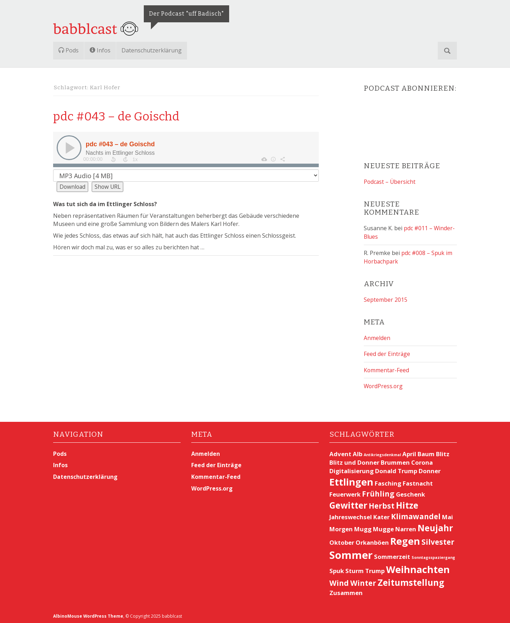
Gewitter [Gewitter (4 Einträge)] (348, 503)
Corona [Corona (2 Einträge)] (422, 461)
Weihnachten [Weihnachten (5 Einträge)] (418, 567)
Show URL (109, 187)
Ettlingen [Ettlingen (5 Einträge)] (351, 480)
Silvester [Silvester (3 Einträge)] (437, 540)
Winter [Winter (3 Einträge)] (363, 581)
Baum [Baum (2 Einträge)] (426, 452)
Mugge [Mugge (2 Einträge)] (383, 527)
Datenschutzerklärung (151, 50)
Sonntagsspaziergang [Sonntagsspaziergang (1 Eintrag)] (433, 556)
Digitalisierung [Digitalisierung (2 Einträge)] (351, 469)
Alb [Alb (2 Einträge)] (357, 452)
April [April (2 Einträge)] (409, 452)
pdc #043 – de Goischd (125, 116)
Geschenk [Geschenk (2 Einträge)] (410, 492)
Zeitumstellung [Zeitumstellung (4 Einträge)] (411, 581)
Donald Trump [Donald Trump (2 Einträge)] (396, 469)
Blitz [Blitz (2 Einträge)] (442, 452)
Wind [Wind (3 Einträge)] (339, 581)
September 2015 (385, 299)
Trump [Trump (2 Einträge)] (375, 569)
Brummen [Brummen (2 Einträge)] (395, 461)
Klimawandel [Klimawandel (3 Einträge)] (416, 515)
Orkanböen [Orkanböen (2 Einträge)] (372, 541)
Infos (100, 50)
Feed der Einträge (387, 353)
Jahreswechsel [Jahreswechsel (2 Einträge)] (350, 515)
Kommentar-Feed (387, 369)
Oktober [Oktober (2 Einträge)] (341, 541)
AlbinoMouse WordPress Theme (89, 615)
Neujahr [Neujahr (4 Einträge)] (435, 526)
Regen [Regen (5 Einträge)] (405, 539)
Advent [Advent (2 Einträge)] (340, 452)
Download (73, 187)
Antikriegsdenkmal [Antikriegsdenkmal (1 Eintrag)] (382, 453)
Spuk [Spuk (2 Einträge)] (336, 569)
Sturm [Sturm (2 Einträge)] (354, 569)
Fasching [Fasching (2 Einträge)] (388, 481)
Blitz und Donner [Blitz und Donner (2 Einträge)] (354, 461)
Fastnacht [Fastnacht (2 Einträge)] (418, 481)
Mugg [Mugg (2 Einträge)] (363, 527)
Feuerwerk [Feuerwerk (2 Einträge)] (345, 492)
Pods (68, 50)
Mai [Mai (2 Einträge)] (447, 515)
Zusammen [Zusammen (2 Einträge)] (346, 591)
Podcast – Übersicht (390, 182)
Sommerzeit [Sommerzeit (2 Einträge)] (392, 555)
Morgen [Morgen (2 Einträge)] (341, 527)
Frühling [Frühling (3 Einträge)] (378, 492)
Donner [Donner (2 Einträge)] (430, 469)
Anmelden (377, 337)
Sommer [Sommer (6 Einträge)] (351, 553)
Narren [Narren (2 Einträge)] (405, 527)
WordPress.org (384, 385)
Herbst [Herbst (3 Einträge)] (382, 504)
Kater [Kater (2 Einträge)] (381, 515)
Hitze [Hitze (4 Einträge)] (407, 503)
